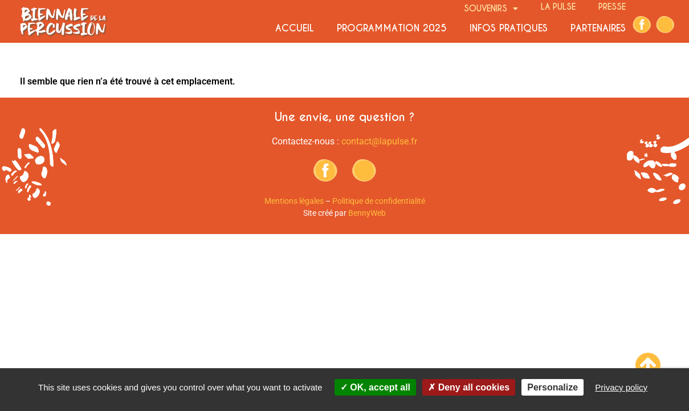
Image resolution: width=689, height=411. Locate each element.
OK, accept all (375, 387)
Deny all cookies (468, 387)
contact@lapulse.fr (379, 141)
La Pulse (558, 7)
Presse (612, 7)
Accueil (294, 28)
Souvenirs (491, 8)
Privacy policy (621, 387)
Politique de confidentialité (378, 201)
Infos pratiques (509, 28)
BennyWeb (367, 212)
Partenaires (598, 28)
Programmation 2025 (392, 28)
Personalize (552, 387)
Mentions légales (294, 201)
